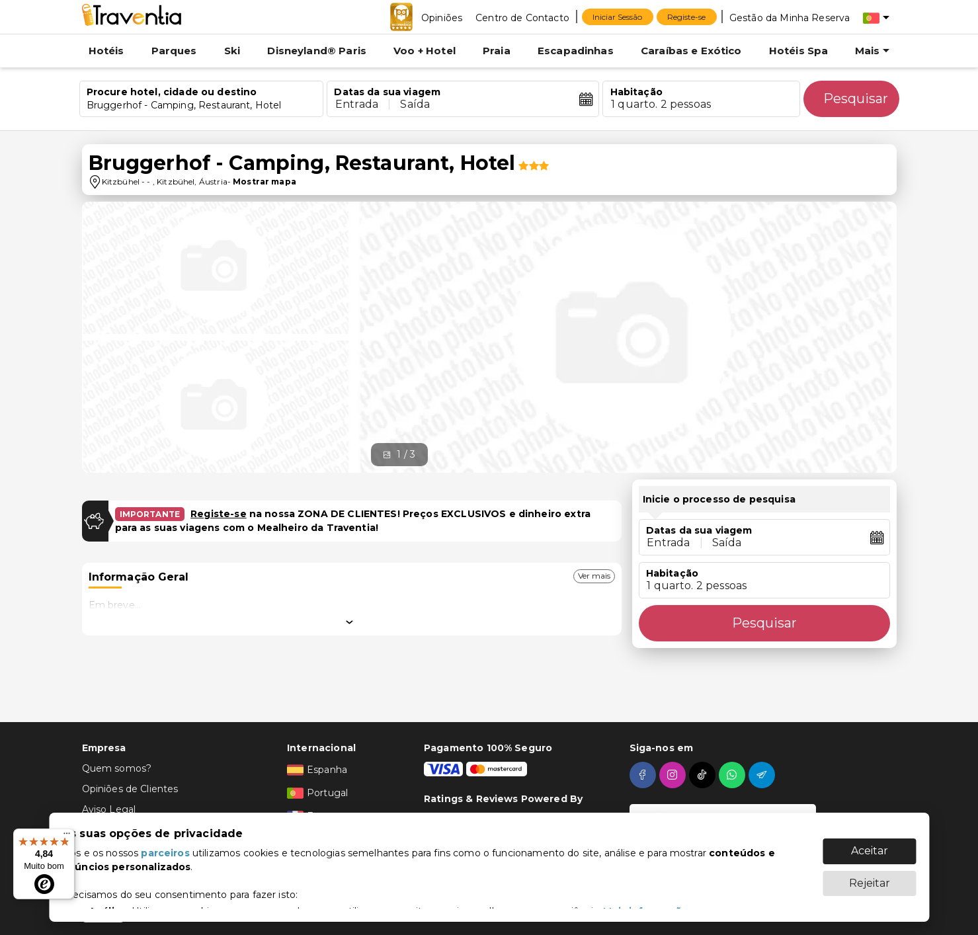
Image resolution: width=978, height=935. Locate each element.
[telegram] (763, 775)
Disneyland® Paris (316, 50)
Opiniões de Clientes (130, 789)
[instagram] (674, 775)
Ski (232, 50)
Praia (496, 50)
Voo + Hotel (424, 50)
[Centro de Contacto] (522, 17)
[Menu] (67, 836)
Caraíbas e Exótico (691, 50)
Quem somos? (117, 768)
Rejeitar (869, 883)
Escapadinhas (576, 50)
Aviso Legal (109, 809)
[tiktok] (704, 775)
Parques (174, 50)
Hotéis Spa (799, 50)
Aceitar (869, 850)
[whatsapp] (734, 775)
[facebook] (644, 775)
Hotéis (106, 50)
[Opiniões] (442, 17)
